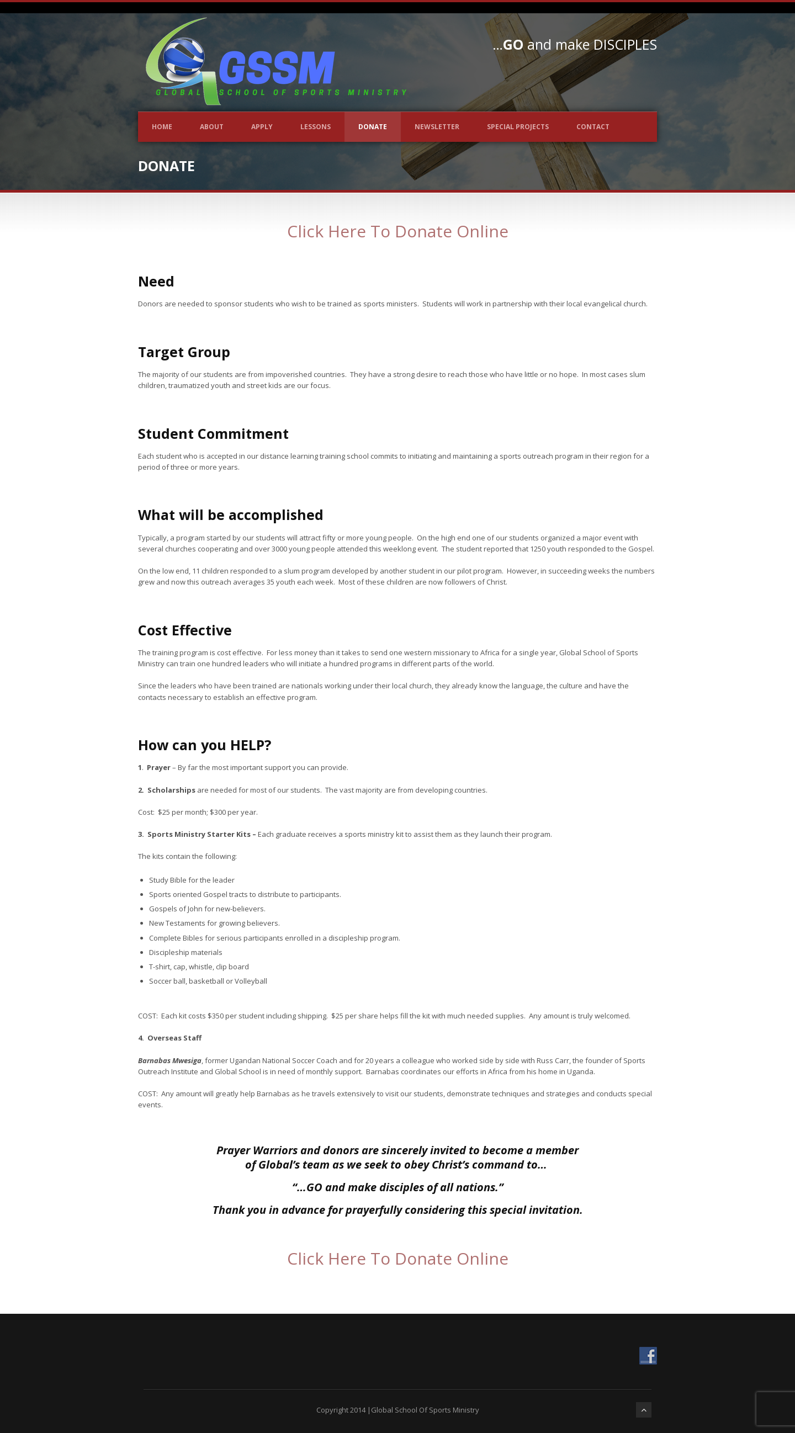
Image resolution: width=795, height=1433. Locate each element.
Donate (372, 126)
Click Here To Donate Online (397, 231)
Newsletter (437, 126)
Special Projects (518, 126)
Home (162, 126)
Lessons (315, 126)
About (212, 126)
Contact (593, 126)
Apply (262, 126)
